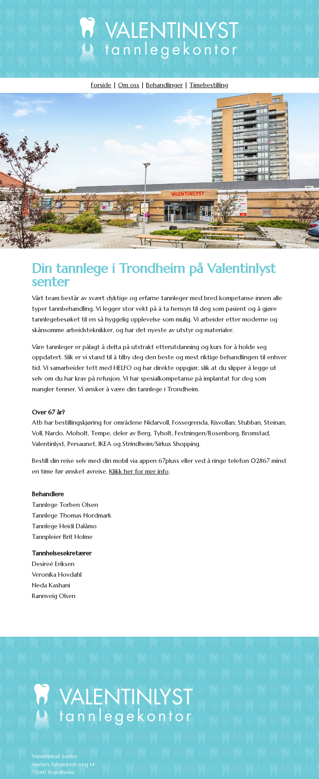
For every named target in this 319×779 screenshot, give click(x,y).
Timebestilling (208, 85)
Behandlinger (164, 85)
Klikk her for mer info (139, 471)
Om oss (128, 85)
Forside (101, 85)
